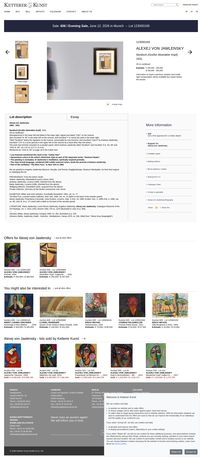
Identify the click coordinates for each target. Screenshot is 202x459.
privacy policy (120, 444)
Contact (71, 11)
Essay (75, 117)
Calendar (55, 11)
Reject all (176, 452)
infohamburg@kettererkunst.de (64, 407)
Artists (40, 11)
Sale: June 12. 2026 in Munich (88, 26)
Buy (18, 11)
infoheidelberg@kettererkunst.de (24, 434)
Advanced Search (190, 5)
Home (7, 11)
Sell (27, 11)
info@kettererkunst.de (19, 407)
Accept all (191, 452)
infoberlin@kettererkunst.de (103, 407)
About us (87, 11)
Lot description (21, 117)
